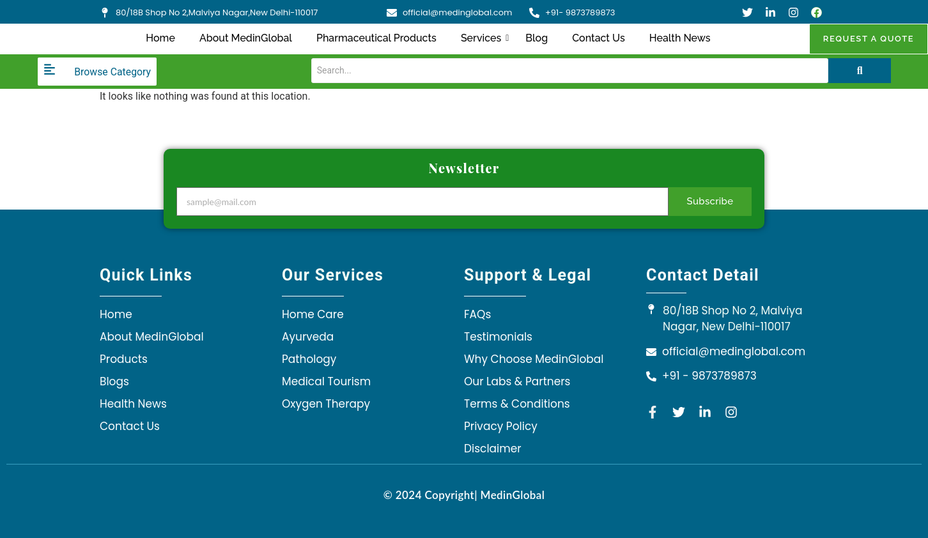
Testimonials (498, 336)
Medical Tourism (326, 381)
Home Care (313, 314)
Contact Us (598, 38)
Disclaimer (493, 448)
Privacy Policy (500, 426)
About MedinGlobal (245, 38)
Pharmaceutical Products (376, 38)
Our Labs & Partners (517, 381)
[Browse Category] (97, 72)
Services (483, 38)
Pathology (309, 359)
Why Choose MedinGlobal (533, 359)
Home (160, 38)
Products (124, 359)
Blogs (114, 381)
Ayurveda (308, 336)
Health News (680, 38)
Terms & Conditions (517, 403)
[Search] (561, 70)
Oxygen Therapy (326, 403)
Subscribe (710, 201)
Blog (536, 38)
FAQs (477, 314)
